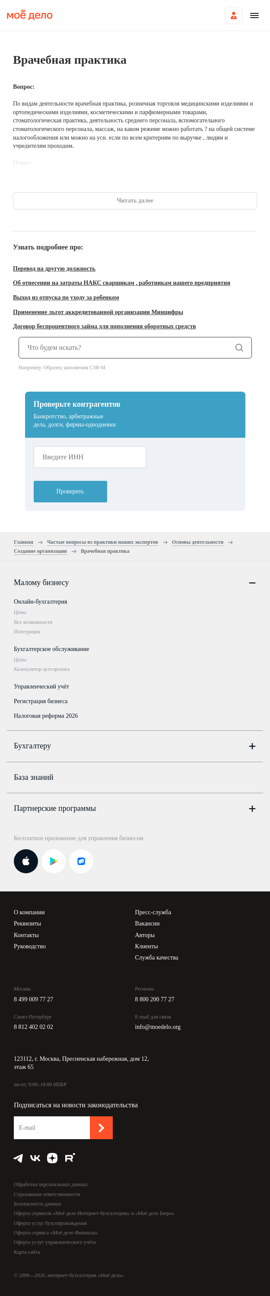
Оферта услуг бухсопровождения (50, 1223)
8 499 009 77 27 (33, 999)
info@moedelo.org (158, 1027)
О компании (29, 912)
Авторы (145, 935)
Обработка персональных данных (51, 1184)
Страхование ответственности (47, 1194)
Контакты (26, 935)
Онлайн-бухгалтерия (40, 601)
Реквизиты (27, 923)
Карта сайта (27, 1252)
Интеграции (27, 632)
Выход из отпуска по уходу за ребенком (66, 297)
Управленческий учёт (41, 686)
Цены (20, 612)
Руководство (30, 946)
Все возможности (33, 622)
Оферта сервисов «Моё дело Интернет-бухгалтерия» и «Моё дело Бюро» (94, 1213)
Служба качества (156, 957)
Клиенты (146, 946)
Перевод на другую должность (54, 268)
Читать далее (135, 200)
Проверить (70, 491)
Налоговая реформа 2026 (46, 716)
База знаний (34, 777)
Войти (233, 15)
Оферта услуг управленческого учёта (54, 1242)
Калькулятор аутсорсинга (42, 669)
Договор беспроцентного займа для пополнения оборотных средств (104, 326)
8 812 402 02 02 (33, 1027)
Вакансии (147, 923)
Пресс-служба (153, 912)
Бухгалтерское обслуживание (51, 649)
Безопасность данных (37, 1204)
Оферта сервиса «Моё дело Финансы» (56, 1233)
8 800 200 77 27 (155, 999)
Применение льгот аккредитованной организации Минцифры (98, 312)
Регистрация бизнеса (41, 701)
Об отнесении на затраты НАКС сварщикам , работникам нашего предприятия (121, 283)
